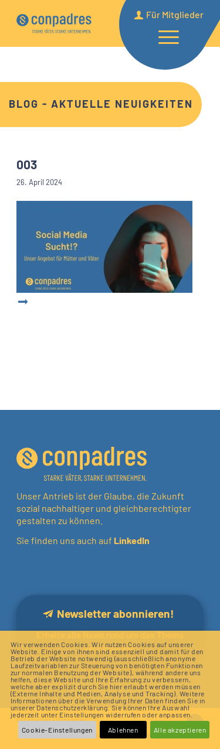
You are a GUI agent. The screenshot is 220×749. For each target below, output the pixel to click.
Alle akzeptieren (180, 730)
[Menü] (163, 36)
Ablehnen (123, 730)
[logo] (54, 23)
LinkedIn (131, 540)
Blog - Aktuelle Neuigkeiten (101, 103)
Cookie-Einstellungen (57, 730)
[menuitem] (163, 36)
